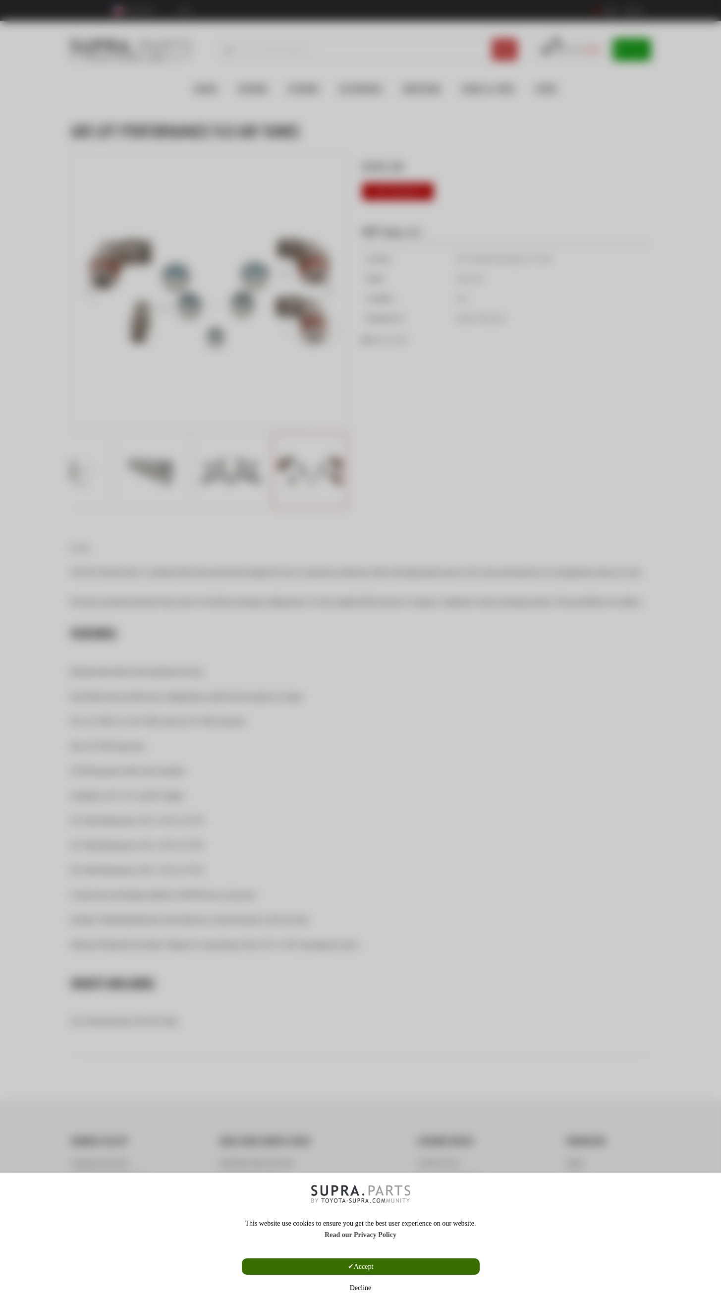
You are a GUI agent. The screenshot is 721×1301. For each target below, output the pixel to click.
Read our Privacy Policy (360, 1235)
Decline (361, 1288)
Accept (364, 1266)
